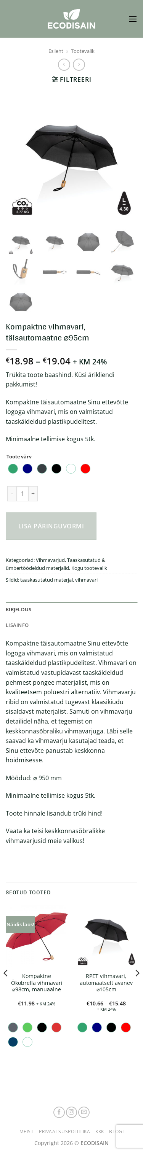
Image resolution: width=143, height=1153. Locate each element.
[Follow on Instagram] (71, 1112)
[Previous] (6, 988)
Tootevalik (83, 51)
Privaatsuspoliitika (64, 1131)
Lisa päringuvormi (51, 526)
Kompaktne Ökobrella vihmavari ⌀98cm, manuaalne (37, 983)
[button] (132, 19)
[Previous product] (79, 64)
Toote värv (19, 457)
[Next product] (64, 64)
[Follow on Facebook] (59, 1112)
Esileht (55, 51)
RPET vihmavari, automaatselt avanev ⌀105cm (106, 983)
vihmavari (86, 579)
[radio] (13, 468)
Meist (26, 1131)
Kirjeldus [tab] (18, 609)
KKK (99, 1131)
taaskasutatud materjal (46, 579)
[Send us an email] (84, 1112)
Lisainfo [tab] (17, 625)
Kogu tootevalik (89, 568)
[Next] (136, 988)
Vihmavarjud (50, 560)
